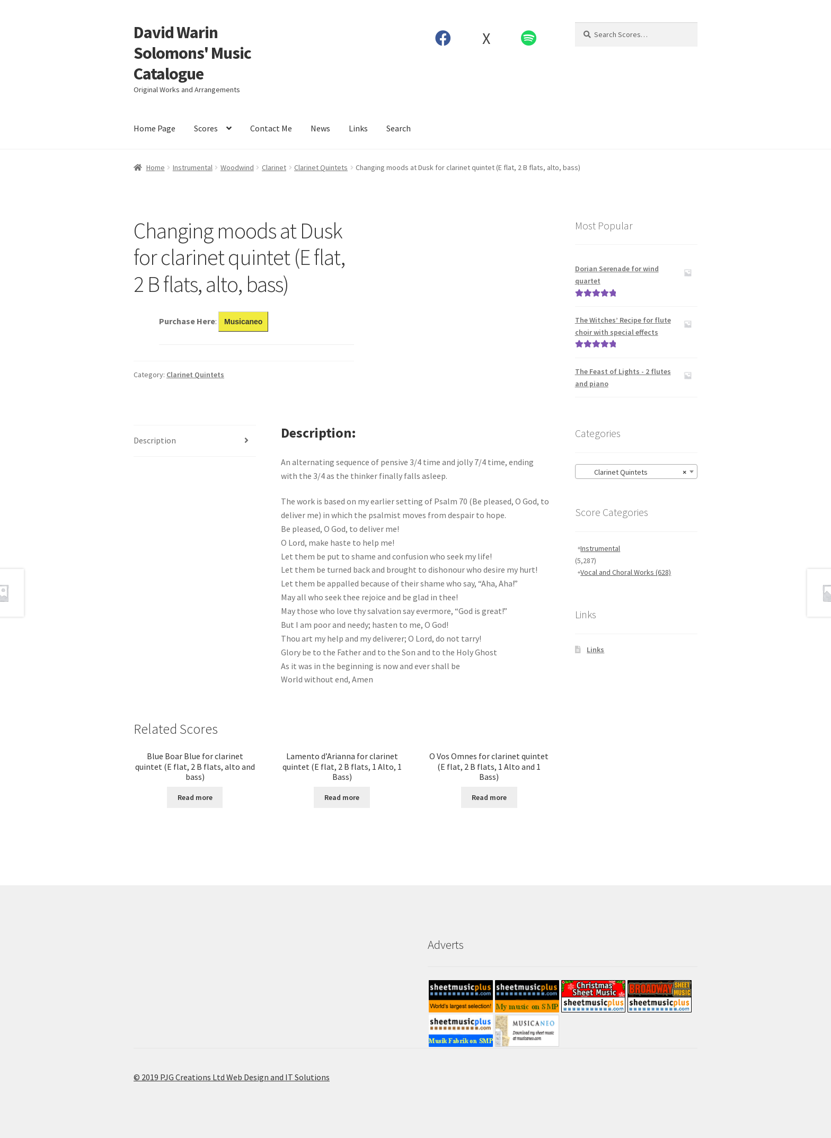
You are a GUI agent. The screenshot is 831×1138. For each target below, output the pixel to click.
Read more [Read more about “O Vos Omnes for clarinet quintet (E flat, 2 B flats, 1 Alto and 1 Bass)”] (489, 797)
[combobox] (636, 471)
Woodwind (237, 167)
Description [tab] (155, 440)
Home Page (154, 128)
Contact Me (271, 128)
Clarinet (274, 167)
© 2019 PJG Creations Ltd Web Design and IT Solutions (232, 1077)
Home (155, 167)
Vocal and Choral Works (625, 572)
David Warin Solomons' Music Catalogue (192, 53)
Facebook (443, 38)
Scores (206, 128)
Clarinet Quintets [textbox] (633, 472)
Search (398, 128)
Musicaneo (243, 321)
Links (358, 128)
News (320, 128)
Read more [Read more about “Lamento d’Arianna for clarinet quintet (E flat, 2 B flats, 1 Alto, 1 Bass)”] (341, 797)
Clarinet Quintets (321, 167)
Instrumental (193, 167)
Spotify (529, 38)
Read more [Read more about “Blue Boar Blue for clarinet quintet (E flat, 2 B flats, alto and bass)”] (195, 797)
